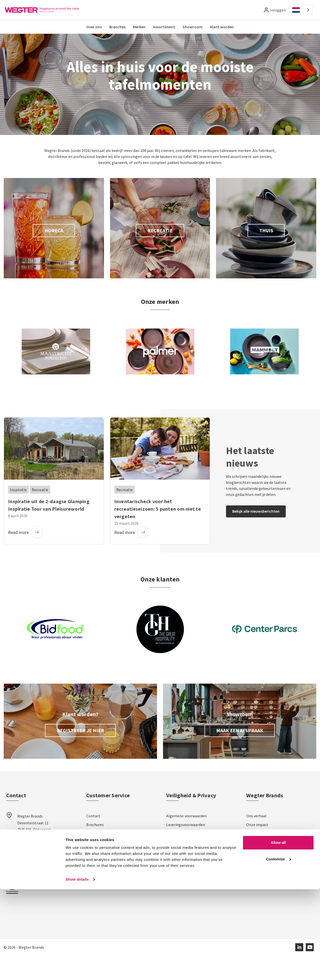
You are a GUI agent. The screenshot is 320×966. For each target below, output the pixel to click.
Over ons (94, 26)
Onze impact (257, 834)
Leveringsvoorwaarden (185, 834)
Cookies (173, 861)
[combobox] (301, 10)
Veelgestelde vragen (103, 861)
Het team (254, 843)
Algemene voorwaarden (186, 826)
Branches (117, 26)
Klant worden (222, 26)
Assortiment (164, 26)
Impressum (176, 869)
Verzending (96, 843)
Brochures (95, 834)
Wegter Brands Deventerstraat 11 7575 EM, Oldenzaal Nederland (33, 836)
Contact (93, 826)
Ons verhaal (256, 826)
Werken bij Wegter (262, 852)
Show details (77, 956)
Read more (25, 542)
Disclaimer (175, 852)
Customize (278, 935)
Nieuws (252, 887)
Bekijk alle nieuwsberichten (256, 521)
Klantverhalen (258, 878)
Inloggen (278, 10)
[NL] (301, 10)
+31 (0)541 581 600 (32, 868)
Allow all (278, 919)
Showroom (192, 26)
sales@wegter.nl (31, 857)
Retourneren (97, 852)
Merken (139, 26)
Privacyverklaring (181, 843)
